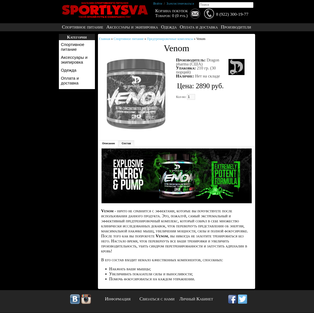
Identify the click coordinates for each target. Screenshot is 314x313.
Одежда (169, 26)
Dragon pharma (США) (197, 62)
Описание (108, 143)
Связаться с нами (157, 298)
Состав (126, 143)
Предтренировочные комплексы (170, 39)
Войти (157, 3)
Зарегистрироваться (180, 3)
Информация (118, 298)
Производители (236, 26)
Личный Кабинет (196, 298)
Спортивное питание (82, 26)
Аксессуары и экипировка (132, 26)
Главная (104, 39)
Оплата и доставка (199, 26)
